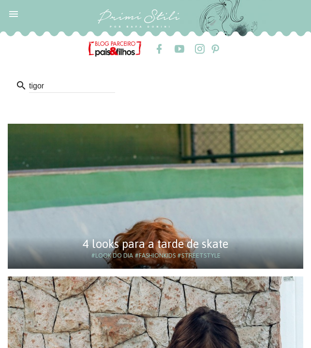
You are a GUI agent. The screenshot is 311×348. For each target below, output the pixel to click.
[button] (13, 13)
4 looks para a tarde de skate (155, 243)
